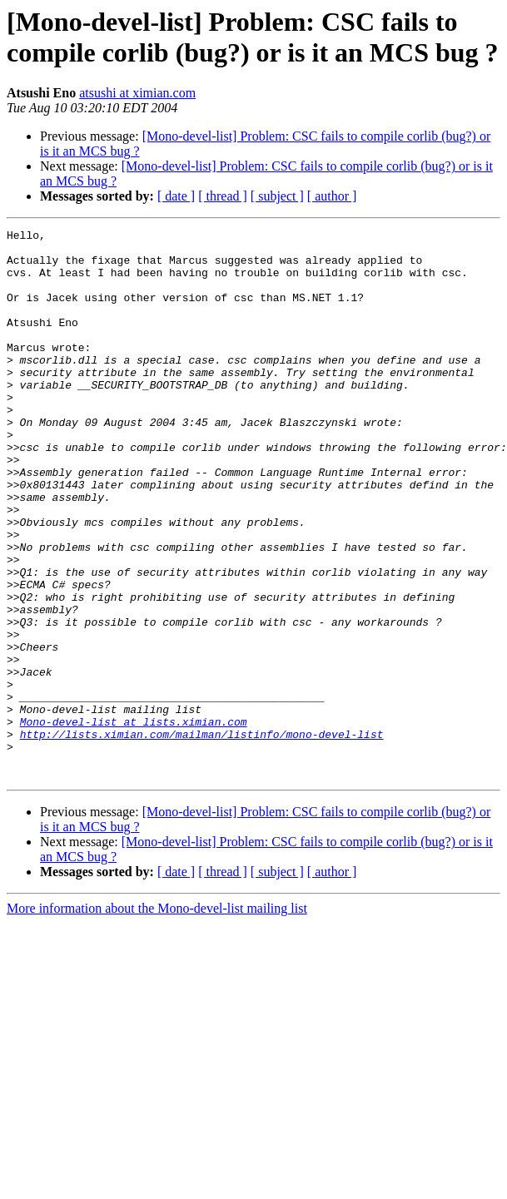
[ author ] (332, 196)
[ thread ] (222, 196)
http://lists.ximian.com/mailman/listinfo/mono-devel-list (202, 836)
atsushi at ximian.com (137, 93)
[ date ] (176, 196)
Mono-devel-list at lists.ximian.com (133, 821)
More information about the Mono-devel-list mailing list (157, 1018)
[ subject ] (277, 196)
